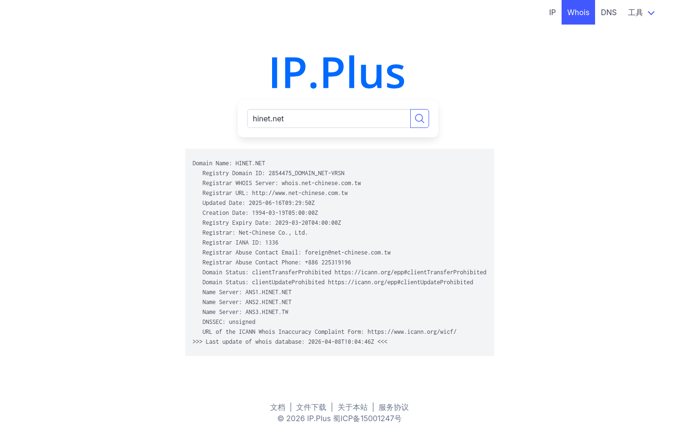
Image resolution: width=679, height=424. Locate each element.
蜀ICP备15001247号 (367, 418)
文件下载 (311, 407)
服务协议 (394, 407)
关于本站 (353, 407)
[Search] (419, 118)
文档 (277, 407)
